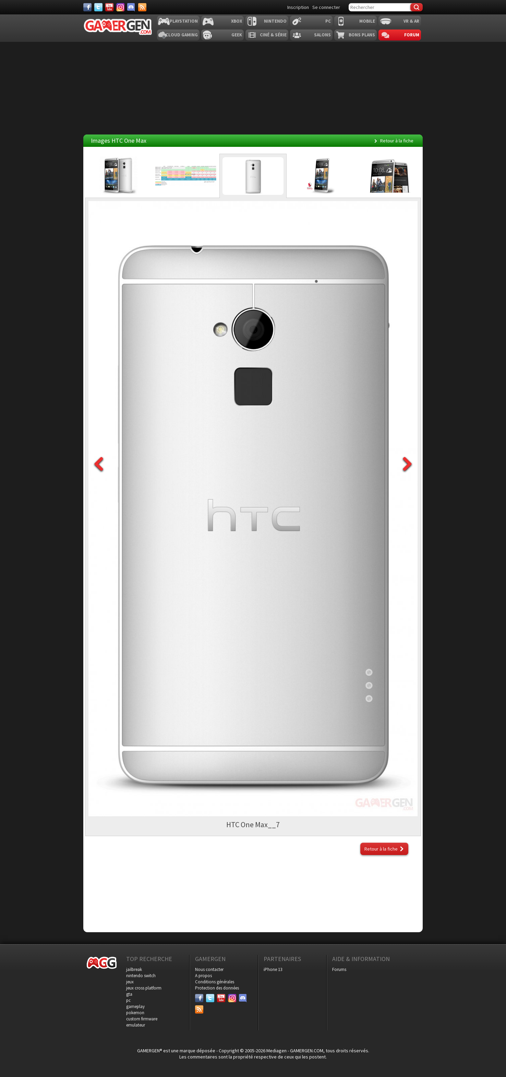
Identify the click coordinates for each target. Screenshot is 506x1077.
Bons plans (362, 35)
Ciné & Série (273, 35)
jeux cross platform (143, 988)
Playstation (184, 21)
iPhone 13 (273, 969)
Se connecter (326, 7)
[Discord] (131, 7)
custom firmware (141, 1019)
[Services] (142, 7)
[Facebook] (87, 7)
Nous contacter (209, 969)
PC (328, 21)
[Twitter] (98, 7)
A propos (203, 976)
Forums (339, 969)
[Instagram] (120, 7)
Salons (322, 35)
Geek (236, 35)
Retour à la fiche (396, 141)
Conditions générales (214, 982)
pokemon (135, 1013)
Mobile (367, 21)
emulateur (135, 1025)
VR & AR (411, 21)
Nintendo (275, 21)
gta (129, 994)
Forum (411, 35)
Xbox (236, 21)
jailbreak (134, 969)
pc (128, 1000)
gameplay (135, 1006)
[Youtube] (109, 7)
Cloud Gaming (182, 35)
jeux (130, 982)
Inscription (298, 7)
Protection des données (217, 988)
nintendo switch (141, 976)
